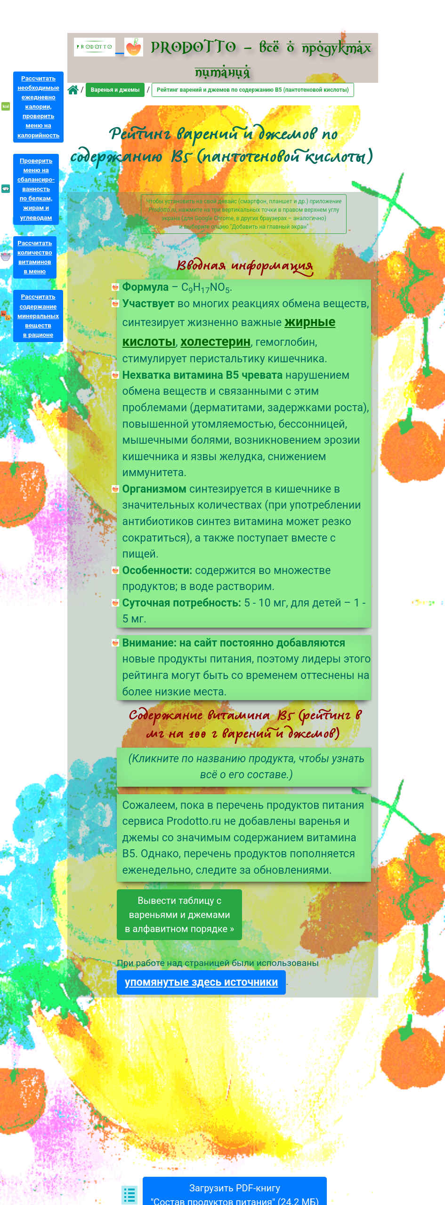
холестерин (215, 341)
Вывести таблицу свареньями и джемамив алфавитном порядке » (179, 914)
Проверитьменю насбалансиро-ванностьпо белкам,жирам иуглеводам (36, 189)
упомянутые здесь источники (201, 982)
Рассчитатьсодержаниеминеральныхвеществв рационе (38, 315)
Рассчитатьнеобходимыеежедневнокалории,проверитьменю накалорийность (38, 107)
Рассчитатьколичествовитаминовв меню (34, 257)
